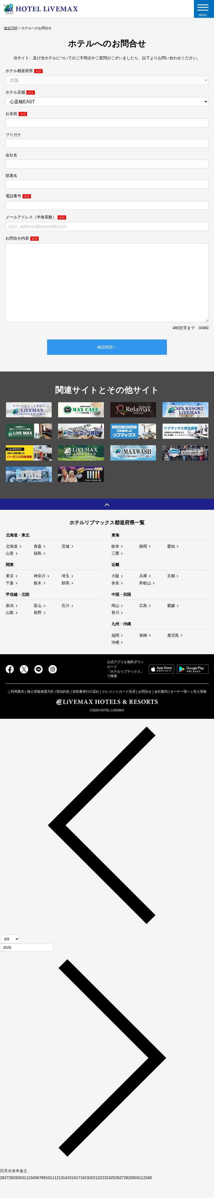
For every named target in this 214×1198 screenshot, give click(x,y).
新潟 (10, 622)
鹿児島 (173, 652)
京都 (171, 592)
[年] (26, 964)
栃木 (38, 599)
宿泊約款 (63, 708)
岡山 (115, 622)
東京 (10, 592)
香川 (115, 629)
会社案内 (161, 708)
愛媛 (171, 622)
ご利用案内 (16, 708)
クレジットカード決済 (118, 708)
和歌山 (145, 599)
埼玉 (65, 592)
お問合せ (145, 708)
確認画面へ (107, 363)
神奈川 (39, 592)
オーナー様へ (180, 708)
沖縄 (115, 659)
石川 (65, 622)
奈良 (115, 599)
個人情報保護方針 (40, 708)
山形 (10, 570)
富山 (38, 622)
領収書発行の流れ (85, 708)
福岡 (115, 652)
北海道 (12, 563)
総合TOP (11, 28)
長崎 (143, 652)
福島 (38, 570)
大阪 (115, 592)
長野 (38, 629)
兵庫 (143, 592)
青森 (38, 563)
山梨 (10, 629)
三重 (115, 570)
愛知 (171, 563)
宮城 (65, 563)
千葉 (10, 599)
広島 (143, 622)
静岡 (143, 563)
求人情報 (199, 708)
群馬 (65, 599)
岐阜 (115, 563)
